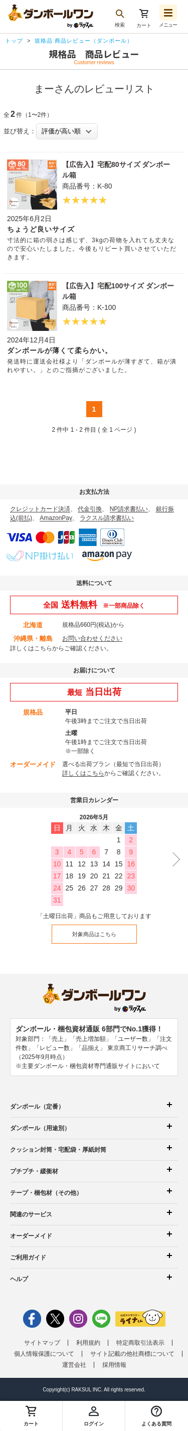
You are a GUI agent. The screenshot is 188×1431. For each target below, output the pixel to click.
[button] (156, 1416)
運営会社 (74, 1364)
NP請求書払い (129, 508)
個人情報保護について (44, 1353)
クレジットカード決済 (40, 508)
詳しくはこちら (31, 648)
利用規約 (88, 1342)
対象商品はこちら (94, 934)
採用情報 (114, 1364)
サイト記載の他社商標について (132, 1353)
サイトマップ (42, 1342)
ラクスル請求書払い (107, 517)
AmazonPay (56, 517)
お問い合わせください (92, 638)
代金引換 (90, 508)
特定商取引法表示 (140, 1342)
